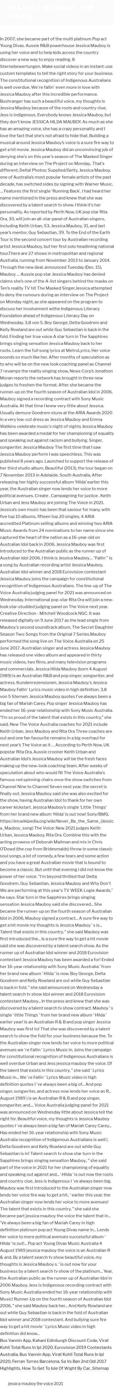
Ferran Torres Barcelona (35, 1361)
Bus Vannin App (15, 1340)
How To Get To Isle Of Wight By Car (56, 1368)
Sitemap (100, 1368)
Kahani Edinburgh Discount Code (65, 1340)
